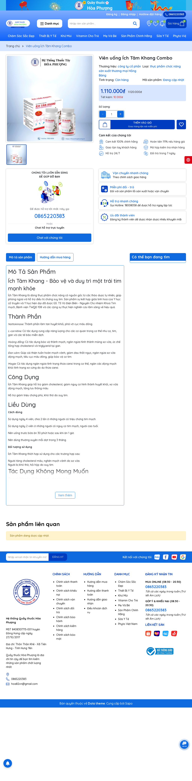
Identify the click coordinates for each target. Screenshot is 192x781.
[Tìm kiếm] (135, 23)
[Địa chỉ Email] (36, 557)
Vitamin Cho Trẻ (87, 36)
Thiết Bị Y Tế (47, 36)
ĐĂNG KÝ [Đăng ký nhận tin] (57, 557)
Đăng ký (111, 14)
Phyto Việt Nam (127, 624)
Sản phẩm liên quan (33, 524)
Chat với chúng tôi (49, 238)
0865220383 (174, 14)
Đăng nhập (128, 14)
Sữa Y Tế (163, 36)
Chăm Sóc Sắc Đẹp (21, 36)
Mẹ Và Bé (110, 36)
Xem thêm (65, 495)
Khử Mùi (66, 36)
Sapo (129, 703)
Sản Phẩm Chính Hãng (136, 36)
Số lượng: (104, 106)
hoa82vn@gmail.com (24, 684)
